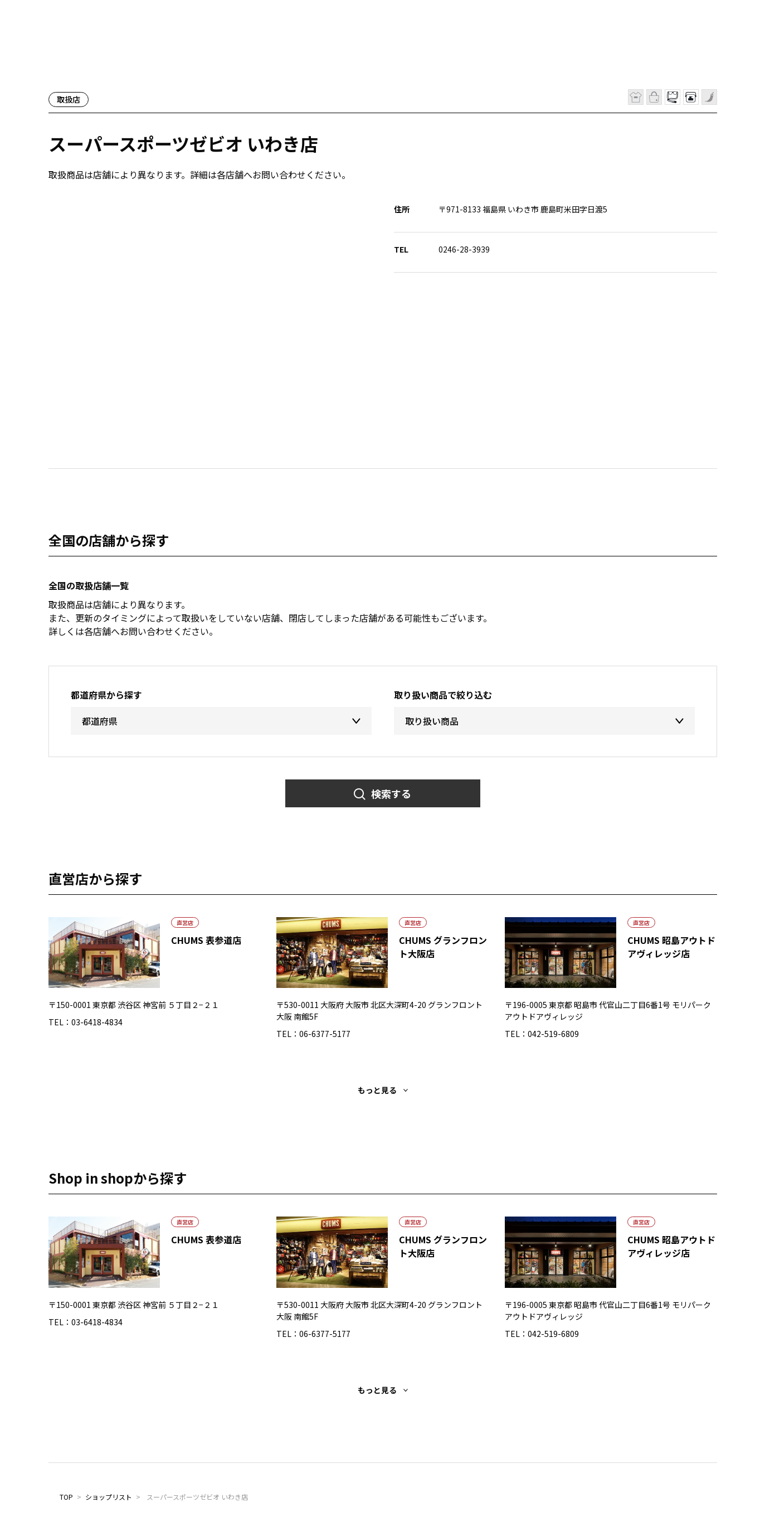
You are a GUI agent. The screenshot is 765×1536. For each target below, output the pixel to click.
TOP (66, 1496)
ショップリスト (108, 1496)
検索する (391, 793)
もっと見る (377, 1090)
